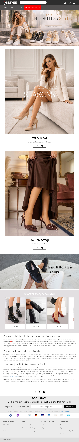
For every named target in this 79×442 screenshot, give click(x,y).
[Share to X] (39, 392)
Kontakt (62, 434)
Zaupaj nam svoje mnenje (28, 431)
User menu (65, 3)
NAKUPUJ (39, 146)
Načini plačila (6, 425)
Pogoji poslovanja (65, 428)
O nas (61, 425)
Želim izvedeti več (66, 411)
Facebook (10, 377)
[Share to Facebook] (35, 392)
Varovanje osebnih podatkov (67, 431)
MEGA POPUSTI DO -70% (32, 8)
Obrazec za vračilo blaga (28, 428)
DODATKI (19, 8)
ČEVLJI (13, 8)
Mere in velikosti (26, 425)
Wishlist (70, 3)
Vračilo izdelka (7, 431)
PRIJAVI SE (70, 406)
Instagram (16, 377)
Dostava (5, 428)
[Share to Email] (44, 392)
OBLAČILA (7, 8)
